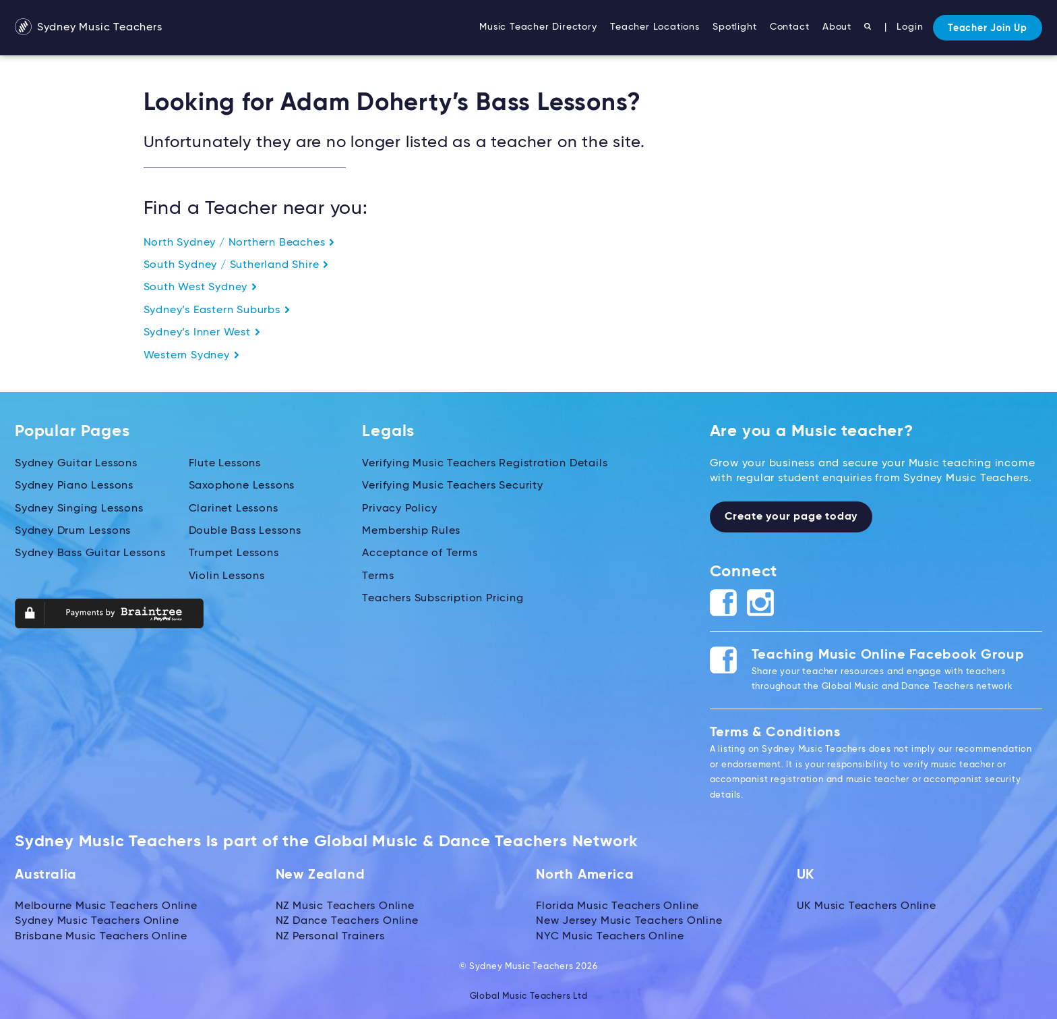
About (836, 27)
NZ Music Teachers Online (345, 906)
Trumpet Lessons (234, 553)
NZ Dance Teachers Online (347, 921)
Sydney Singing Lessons (79, 508)
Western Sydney (192, 355)
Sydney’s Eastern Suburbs (217, 310)
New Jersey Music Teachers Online (629, 921)
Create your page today (791, 517)
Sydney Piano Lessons (74, 485)
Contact (790, 27)
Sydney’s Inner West (202, 332)
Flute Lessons (225, 463)
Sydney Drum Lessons (73, 531)
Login (910, 27)
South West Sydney (201, 287)
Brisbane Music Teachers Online (101, 936)
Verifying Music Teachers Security (452, 485)
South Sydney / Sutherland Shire (237, 265)
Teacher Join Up (987, 28)
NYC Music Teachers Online (610, 936)
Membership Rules (411, 531)
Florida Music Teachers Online (617, 906)
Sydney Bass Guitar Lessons (90, 553)
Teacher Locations (655, 27)
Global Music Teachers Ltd (529, 996)
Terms (378, 576)
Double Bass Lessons (245, 531)
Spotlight (734, 27)
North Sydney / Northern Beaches (240, 243)
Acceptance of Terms (419, 553)
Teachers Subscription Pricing (442, 598)
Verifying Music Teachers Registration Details (484, 463)
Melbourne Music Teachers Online (106, 906)
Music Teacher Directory (538, 27)
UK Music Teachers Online (866, 906)
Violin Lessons (227, 576)
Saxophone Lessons (242, 485)
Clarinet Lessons (233, 508)
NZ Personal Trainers (330, 936)
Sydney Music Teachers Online (97, 921)
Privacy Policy (399, 508)
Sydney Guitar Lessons (76, 463)
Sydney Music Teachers (88, 27)
